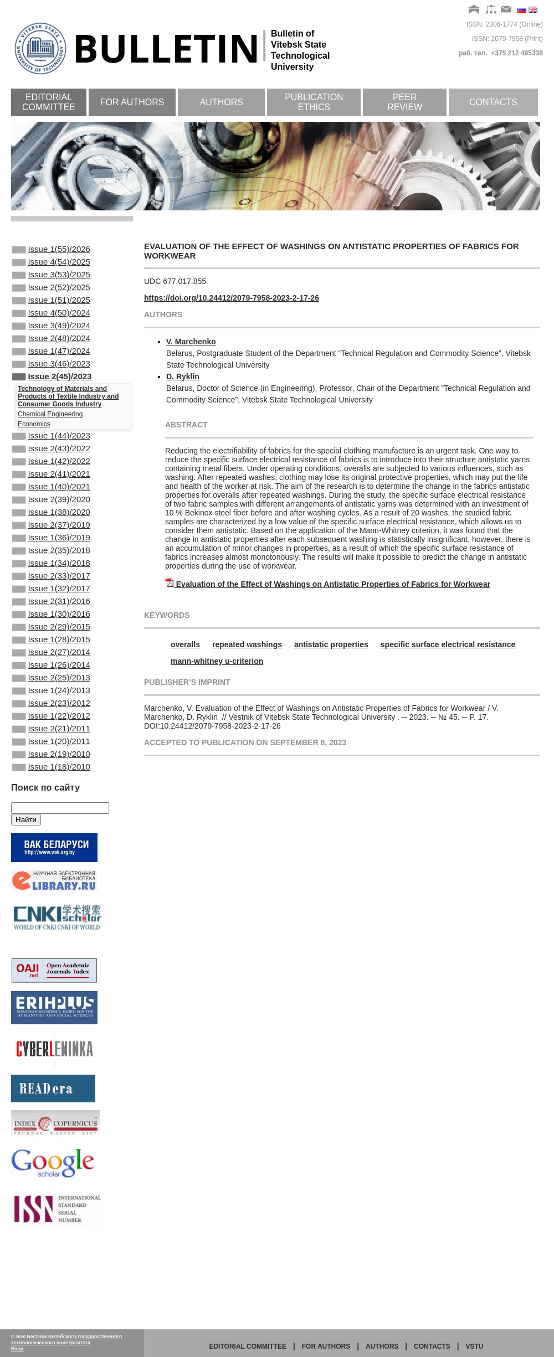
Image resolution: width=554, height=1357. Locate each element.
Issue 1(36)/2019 (51, 581)
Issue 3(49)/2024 (51, 340)
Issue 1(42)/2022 (51, 491)
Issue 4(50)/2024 (51, 325)
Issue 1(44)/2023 (51, 461)
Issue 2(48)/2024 (51, 355)
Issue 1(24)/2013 (51, 760)
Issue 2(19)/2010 (51, 835)
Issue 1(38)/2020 (51, 551)
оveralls (185, 644)
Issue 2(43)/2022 (51, 476)
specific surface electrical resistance (448, 644)
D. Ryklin (182, 376)
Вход (17, 1348)
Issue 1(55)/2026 (51, 250)
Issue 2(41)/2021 (51, 506)
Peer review (404, 102)
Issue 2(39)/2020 (51, 536)
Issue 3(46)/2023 (51, 385)
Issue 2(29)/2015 (51, 685)
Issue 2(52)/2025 (51, 295)
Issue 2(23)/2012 (51, 775)
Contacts (493, 102)
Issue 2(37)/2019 (51, 566)
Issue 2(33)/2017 (51, 625)
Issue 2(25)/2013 (51, 745)
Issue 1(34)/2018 (51, 610)
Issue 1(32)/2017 (51, 640)
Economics (34, 448)
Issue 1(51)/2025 (51, 310)
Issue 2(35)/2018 (51, 596)
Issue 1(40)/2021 (51, 521)
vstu (475, 1346)
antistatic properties (331, 644)
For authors (132, 102)
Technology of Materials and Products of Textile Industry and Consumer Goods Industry (68, 420)
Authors (221, 102)
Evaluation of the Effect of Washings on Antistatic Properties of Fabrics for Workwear (333, 584)
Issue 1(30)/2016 (51, 670)
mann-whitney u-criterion (217, 661)
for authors (326, 1346)
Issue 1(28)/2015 (51, 700)
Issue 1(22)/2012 (51, 790)
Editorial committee (48, 102)
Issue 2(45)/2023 (51, 400)
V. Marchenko (191, 341)
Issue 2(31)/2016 (51, 655)
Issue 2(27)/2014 (51, 715)
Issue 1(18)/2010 (51, 850)
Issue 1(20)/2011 (51, 820)
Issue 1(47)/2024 (51, 370)
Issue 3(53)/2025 (51, 280)
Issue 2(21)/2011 (51, 805)
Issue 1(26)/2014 (51, 730)
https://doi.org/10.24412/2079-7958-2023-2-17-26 (231, 297)
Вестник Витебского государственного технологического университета (66, 1339)
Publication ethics (314, 102)
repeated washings (247, 644)
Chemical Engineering (50, 438)
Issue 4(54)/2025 (51, 265)
